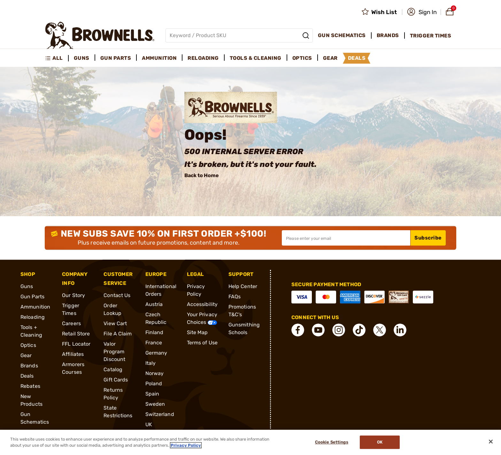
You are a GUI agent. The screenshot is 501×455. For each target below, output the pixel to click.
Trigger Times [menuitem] (430, 36)
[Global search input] (239, 35)
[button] (422, 12)
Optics (28, 345)
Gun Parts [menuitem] (115, 58)
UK (148, 424)
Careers (71, 323)
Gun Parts (32, 297)
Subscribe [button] (428, 238)
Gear (26, 355)
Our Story (73, 295)
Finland (154, 332)
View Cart (115, 323)
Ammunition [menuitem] (159, 58)
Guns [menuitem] (81, 58)
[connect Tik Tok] (359, 330)
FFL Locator (76, 344)
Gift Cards (116, 380)
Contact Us (117, 295)
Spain (152, 394)
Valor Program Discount (114, 351)
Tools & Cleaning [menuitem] (255, 58)
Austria (154, 304)
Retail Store (76, 334)
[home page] (100, 35)
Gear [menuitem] (330, 58)
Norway (154, 373)
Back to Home (201, 175)
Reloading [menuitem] (203, 58)
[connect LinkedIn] (400, 330)
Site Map (197, 332)
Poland (153, 383)
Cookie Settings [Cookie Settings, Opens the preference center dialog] (331, 442)
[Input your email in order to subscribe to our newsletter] (346, 238)
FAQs (234, 297)
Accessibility (202, 304)
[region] (250, 442)
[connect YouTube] (318, 330)
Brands (29, 366)
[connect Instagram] (338, 330)
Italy (150, 363)
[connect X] (379, 330)
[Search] (305, 35)
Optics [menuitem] (302, 58)
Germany (156, 353)
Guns (26, 286)
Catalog (113, 369)
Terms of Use (202, 343)
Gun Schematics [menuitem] (342, 35)
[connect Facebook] (297, 330)
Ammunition (35, 307)
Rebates (30, 386)
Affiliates (73, 354)
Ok (379, 442)
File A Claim (118, 334)
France (153, 343)
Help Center (242, 286)
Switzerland (159, 414)
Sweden (155, 404)
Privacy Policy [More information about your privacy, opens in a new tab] (186, 445)
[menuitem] (57, 58)
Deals (27, 376)
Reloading (32, 317)
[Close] (491, 442)
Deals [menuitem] (357, 58)
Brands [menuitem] (388, 35)
